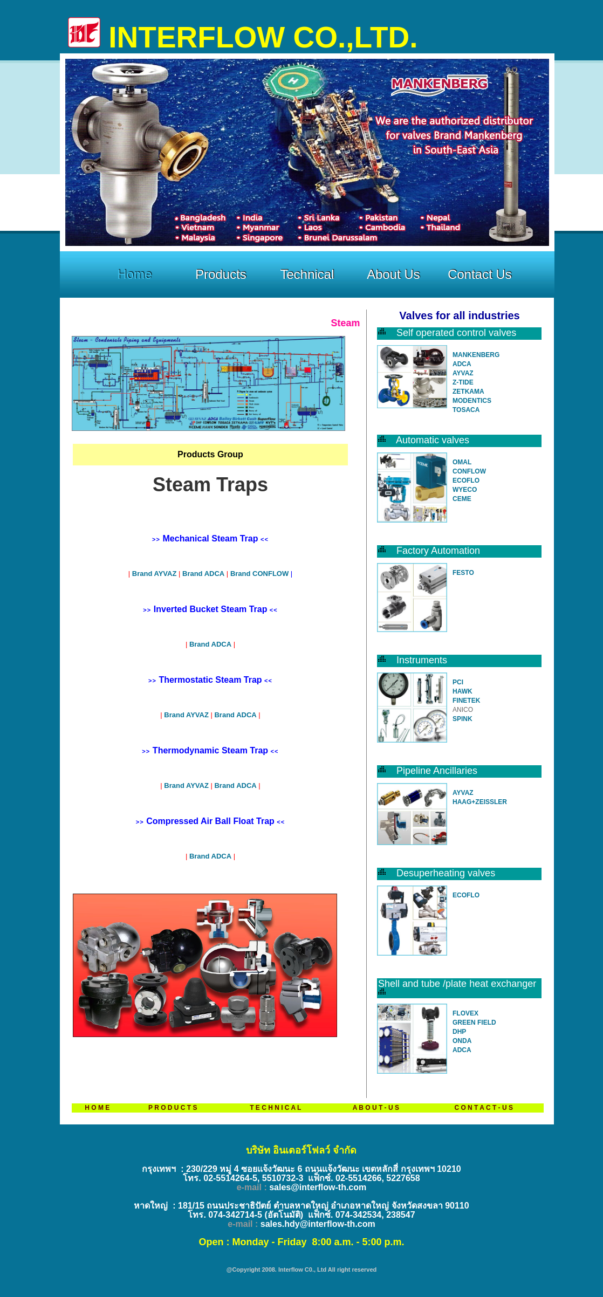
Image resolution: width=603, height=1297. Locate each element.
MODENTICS (472, 400)
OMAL (462, 462)
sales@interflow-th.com (317, 1187)
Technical (307, 274)
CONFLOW (469, 471)
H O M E (97, 1107)
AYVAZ (463, 373)
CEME (462, 499)
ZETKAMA (468, 391)
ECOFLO (466, 480)
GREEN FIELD (474, 1022)
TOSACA (466, 410)
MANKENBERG (476, 355)
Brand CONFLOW (259, 573)
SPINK (462, 719)
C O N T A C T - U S (483, 1107)
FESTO (463, 573)
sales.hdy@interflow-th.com (318, 1224)
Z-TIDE (463, 382)
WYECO (465, 489)
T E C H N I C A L (275, 1107)
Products (220, 274)
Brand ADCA (203, 573)
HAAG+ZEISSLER (480, 802)
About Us (393, 274)
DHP (459, 1031)
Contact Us (480, 274)
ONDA (462, 1041)
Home (134, 274)
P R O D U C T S (172, 1107)
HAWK (462, 691)
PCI (458, 682)
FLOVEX (465, 1013)
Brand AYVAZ (155, 573)
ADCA (462, 364)
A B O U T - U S (376, 1107)
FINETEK (466, 700)
